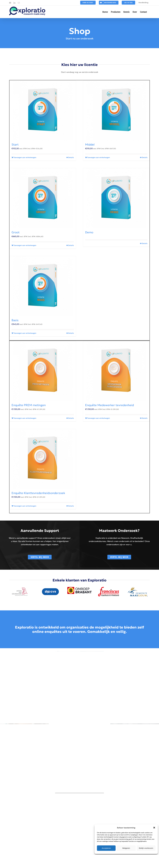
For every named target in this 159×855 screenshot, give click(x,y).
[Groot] (43, 198)
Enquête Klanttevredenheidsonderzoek (38, 493)
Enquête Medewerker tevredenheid (109, 405)
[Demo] (116, 198)
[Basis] (43, 286)
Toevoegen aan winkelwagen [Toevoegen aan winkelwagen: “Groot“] (24, 245)
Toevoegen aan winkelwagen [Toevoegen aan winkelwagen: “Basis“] (24, 333)
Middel (90, 144)
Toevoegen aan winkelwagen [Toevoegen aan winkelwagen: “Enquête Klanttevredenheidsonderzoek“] (24, 506)
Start (15, 144)
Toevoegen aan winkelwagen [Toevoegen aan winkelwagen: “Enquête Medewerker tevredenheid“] (98, 418)
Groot (15, 232)
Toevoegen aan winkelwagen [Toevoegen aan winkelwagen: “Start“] (24, 157)
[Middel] (116, 110)
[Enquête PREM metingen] (43, 371)
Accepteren (106, 848)
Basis (15, 320)
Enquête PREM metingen (29, 405)
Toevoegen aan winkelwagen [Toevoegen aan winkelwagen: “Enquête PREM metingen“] (24, 418)
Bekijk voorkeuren (146, 848)
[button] (154, 827)
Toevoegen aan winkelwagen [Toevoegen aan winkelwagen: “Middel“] (98, 157)
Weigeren (126, 848)
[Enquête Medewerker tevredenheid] (116, 371)
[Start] (43, 110)
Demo (89, 232)
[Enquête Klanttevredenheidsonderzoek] (43, 459)
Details (71, 157)
